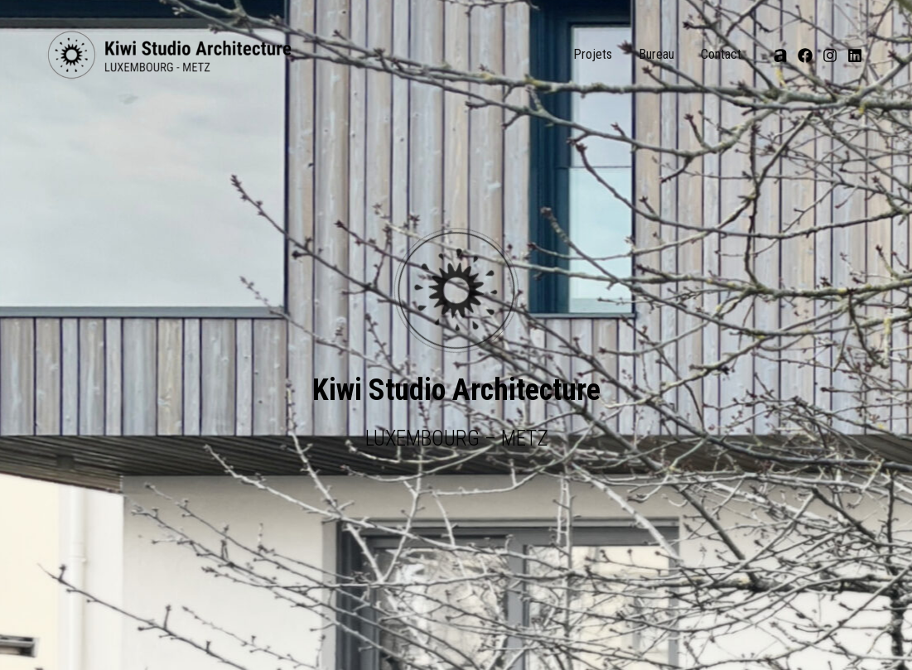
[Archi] (780, 55)
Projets (592, 54)
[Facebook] (805, 55)
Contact (721, 54)
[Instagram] (830, 55)
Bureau (656, 54)
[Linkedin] (854, 55)
